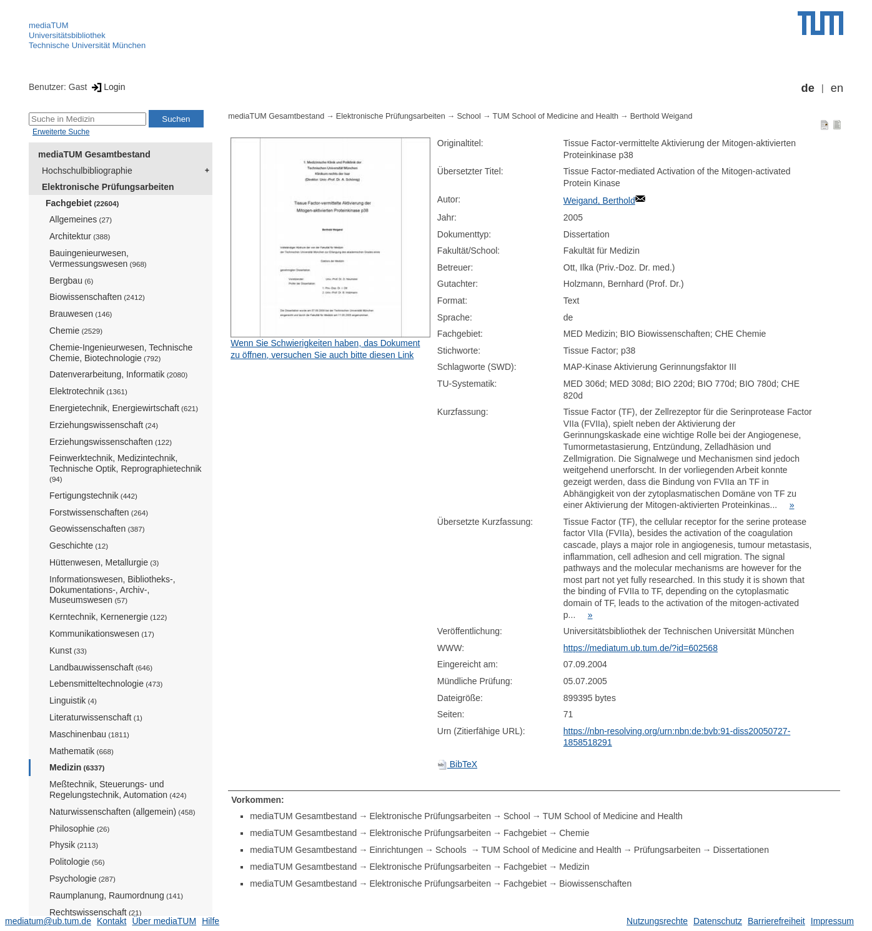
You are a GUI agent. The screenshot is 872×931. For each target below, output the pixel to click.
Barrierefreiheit (776, 921)
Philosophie (79, 829)
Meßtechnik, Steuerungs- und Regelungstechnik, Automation (118, 789)
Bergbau (71, 281)
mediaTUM (49, 25)
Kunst (68, 650)
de (808, 88)
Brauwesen (80, 314)
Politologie (77, 862)
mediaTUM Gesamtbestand (94, 154)
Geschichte (78, 545)
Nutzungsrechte (657, 921)
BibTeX (457, 764)
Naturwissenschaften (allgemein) (122, 812)
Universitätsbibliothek (67, 35)
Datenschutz (717, 921)
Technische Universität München (87, 45)
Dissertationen (741, 850)
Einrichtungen (396, 850)
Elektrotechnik (88, 391)
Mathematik (81, 751)
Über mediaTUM (164, 921)
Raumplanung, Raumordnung (116, 895)
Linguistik (73, 700)
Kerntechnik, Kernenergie (108, 617)
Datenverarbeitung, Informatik (118, 374)
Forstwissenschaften (98, 512)
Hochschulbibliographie (87, 171)
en (837, 88)
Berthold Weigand (661, 116)
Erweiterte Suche (60, 131)
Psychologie (82, 879)
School (469, 116)
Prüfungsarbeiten (667, 850)
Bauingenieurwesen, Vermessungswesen (98, 258)
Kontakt (111, 921)
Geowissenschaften (97, 529)
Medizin (76, 767)
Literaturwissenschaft (95, 717)
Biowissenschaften (97, 297)
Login (107, 87)
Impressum (832, 921)
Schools (452, 850)
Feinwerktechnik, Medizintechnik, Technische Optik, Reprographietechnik (125, 468)
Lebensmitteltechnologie (105, 684)
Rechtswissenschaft (95, 912)
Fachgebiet (82, 203)
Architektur (79, 236)
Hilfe (210, 921)
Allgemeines (80, 219)
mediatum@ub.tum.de (48, 921)
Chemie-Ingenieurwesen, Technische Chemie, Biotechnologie (120, 352)
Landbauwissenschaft (100, 667)
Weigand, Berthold (599, 201)
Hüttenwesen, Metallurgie (104, 562)
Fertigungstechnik (93, 495)
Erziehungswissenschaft (103, 425)
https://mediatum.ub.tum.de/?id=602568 (640, 648)
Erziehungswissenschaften (110, 442)
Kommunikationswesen (101, 634)
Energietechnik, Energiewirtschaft (123, 408)
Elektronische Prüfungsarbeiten (108, 187)
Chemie (75, 331)
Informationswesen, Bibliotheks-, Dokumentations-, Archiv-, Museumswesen (112, 589)
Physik (73, 845)
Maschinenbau (89, 734)
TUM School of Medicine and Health (556, 116)
